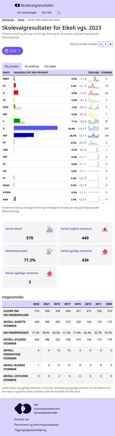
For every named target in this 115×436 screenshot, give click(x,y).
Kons (6, 185)
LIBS (5, 149)
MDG (6, 107)
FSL (5, 171)
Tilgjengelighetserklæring (30, 430)
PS (4, 164)
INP (5, 156)
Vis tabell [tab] (50, 66)
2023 (11, 50)
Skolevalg (8, 20)
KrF (5, 114)
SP (4, 100)
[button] (59, 12)
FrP (5, 135)
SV (4, 85)
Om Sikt (47, 12)
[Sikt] (34, 5)
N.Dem (7, 192)
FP (4, 178)
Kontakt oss (21, 419)
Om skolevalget (26, 12)
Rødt (6, 78)
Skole (21, 20)
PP (4, 142)
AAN (5, 199)
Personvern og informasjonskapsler (36, 424)
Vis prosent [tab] (12, 66)
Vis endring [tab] (32, 66)
